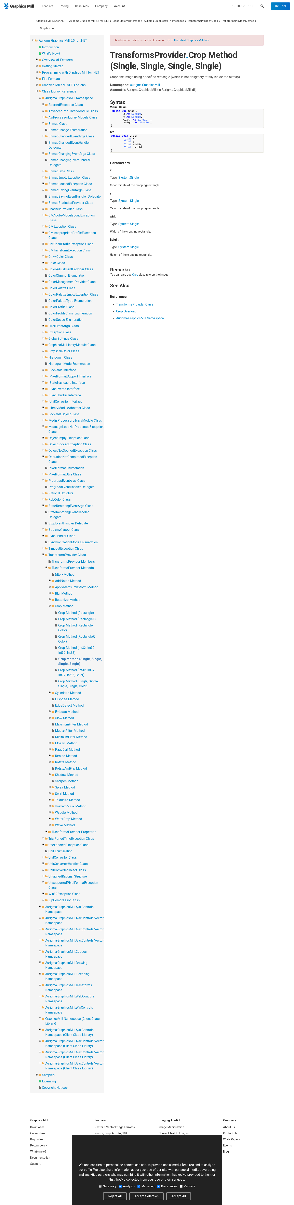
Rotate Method (65, 762)
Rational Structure (61, 493)
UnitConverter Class (63, 857)
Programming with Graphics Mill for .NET (70, 72)
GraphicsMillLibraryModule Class (72, 345)
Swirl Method (64, 794)
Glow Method (64, 718)
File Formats (51, 79)
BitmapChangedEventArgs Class (71, 136)
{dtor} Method (65, 574)
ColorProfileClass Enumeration (70, 313)
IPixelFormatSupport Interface (70, 376)
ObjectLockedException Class (70, 444)
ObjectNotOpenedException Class (73, 450)
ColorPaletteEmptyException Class (73, 294)
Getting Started (52, 66)
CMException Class (62, 226)
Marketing (146, 1186)
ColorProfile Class (62, 307)
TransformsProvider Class (203, 20)
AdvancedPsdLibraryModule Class (73, 111)
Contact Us (230, 1133)
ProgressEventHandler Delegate (72, 487)
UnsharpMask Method (70, 806)
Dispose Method (67, 699)
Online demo (38, 1133)
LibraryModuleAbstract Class (69, 408)
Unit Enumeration (60, 851)
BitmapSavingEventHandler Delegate (75, 196)
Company (101, 6)
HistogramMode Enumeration (69, 364)
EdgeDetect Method (69, 705)
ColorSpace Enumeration (66, 320)
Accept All (178, 1196)
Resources (82, 6)
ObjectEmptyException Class (69, 438)
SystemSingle (128, 177)
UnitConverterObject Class (67, 870)
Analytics (127, 1186)
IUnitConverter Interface (65, 401)
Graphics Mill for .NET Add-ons (64, 85)
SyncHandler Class (62, 536)
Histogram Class (60, 357)
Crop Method (47, 28)
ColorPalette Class (62, 288)
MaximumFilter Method (71, 724)
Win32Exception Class (64, 894)
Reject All (115, 1196)
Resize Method (66, 756)
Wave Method (65, 825)
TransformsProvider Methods (239, 20)
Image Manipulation (171, 1127)
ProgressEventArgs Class (67, 481)
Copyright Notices (55, 1088)
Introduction (50, 47)
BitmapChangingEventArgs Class (72, 154)
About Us (229, 1127)
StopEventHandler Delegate (68, 523)
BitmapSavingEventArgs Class (70, 190)
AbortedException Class (66, 105)
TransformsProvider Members (73, 561)
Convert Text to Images (174, 1133)
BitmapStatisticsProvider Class (71, 203)
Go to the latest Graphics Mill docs (188, 40)
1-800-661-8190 (242, 6)
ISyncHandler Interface (65, 395)
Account (119, 6)
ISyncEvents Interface (64, 389)
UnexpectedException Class (69, 845)
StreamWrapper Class (64, 530)
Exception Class (60, 332)
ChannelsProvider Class (66, 209)
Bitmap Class (58, 124)
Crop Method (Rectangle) (76, 613)
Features (47, 6)
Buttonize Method (67, 600)
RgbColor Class (60, 499)
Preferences (167, 1186)
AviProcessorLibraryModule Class (73, 117)
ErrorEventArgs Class (64, 326)
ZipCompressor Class (64, 900)
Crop (135, 274)
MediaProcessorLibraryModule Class (75, 420)
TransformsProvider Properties (74, 832)
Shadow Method (66, 775)
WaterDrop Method (68, 819)
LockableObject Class (64, 414)
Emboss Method (67, 712)
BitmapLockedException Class (70, 184)
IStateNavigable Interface (67, 383)
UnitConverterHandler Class (68, 864)
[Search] (262, 6)
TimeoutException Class (66, 548)
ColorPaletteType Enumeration (70, 301)
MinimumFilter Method (71, 737)
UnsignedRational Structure (68, 876)
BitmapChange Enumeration (68, 130)
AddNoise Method (68, 581)
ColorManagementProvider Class (72, 282)
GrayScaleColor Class (64, 351)
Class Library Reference (126, 20)
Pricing (64, 6)
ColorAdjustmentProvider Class (71, 269)
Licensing (49, 1081)
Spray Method (65, 787)
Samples (48, 1075)
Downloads (37, 1127)
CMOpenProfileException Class (71, 244)
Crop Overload (126, 311)
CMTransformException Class (70, 250)
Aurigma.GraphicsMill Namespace (164, 20)
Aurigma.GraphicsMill (145, 85)
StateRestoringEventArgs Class (71, 506)
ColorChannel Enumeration (67, 275)
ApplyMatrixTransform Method (76, 587)
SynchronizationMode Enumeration (73, 542)
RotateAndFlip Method (71, 768)
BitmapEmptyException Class (69, 177)
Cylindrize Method (68, 693)
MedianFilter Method (70, 731)
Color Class (57, 263)
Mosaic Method (66, 743)
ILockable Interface (62, 370)
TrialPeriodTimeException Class (71, 839)
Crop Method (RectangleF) (77, 619)
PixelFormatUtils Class (65, 474)
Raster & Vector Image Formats (115, 1127)
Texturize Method (67, 800)
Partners (187, 1186)
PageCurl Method (67, 749)
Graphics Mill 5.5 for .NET (51, 20)
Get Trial (280, 6)
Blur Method (63, 593)
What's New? (51, 53)
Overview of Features (57, 60)
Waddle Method (66, 813)
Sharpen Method (66, 781)
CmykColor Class (61, 257)
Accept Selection (146, 1196)
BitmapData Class (61, 171)
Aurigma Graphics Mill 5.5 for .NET (89, 20)
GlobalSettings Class (63, 338)
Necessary (107, 1186)
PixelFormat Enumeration (66, 468)
